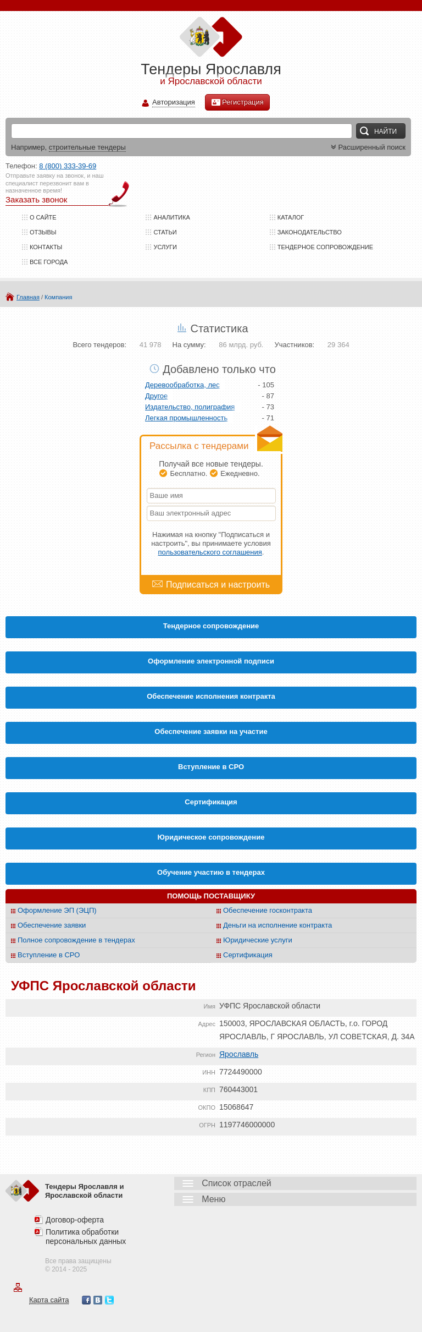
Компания (58, 297)
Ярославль (238, 1054)
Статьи (164, 232)
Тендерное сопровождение (325, 247)
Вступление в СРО (211, 767)
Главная (28, 297)
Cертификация (211, 802)
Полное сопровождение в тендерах (76, 940)
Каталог (290, 217)
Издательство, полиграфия (190, 407)
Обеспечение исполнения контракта (211, 696)
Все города (49, 262)
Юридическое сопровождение (211, 837)
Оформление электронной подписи (211, 661)
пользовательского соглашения (210, 552)
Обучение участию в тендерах (211, 872)
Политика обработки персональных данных (86, 1236)
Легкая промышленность (186, 418)
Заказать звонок (36, 199)
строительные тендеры (87, 147)
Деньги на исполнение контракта (277, 925)
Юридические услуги (257, 940)
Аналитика (171, 217)
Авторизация (173, 102)
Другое (156, 396)
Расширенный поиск (367, 147)
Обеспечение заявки (52, 925)
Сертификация (248, 955)
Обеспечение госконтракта (267, 910)
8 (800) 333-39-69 (67, 166)
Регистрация (237, 102)
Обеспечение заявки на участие (210, 731)
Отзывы (43, 232)
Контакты (46, 247)
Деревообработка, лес (182, 385)
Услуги (165, 247)
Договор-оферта (75, 1219)
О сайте (43, 217)
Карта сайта (49, 1300)
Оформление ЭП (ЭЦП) (57, 910)
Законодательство (309, 232)
